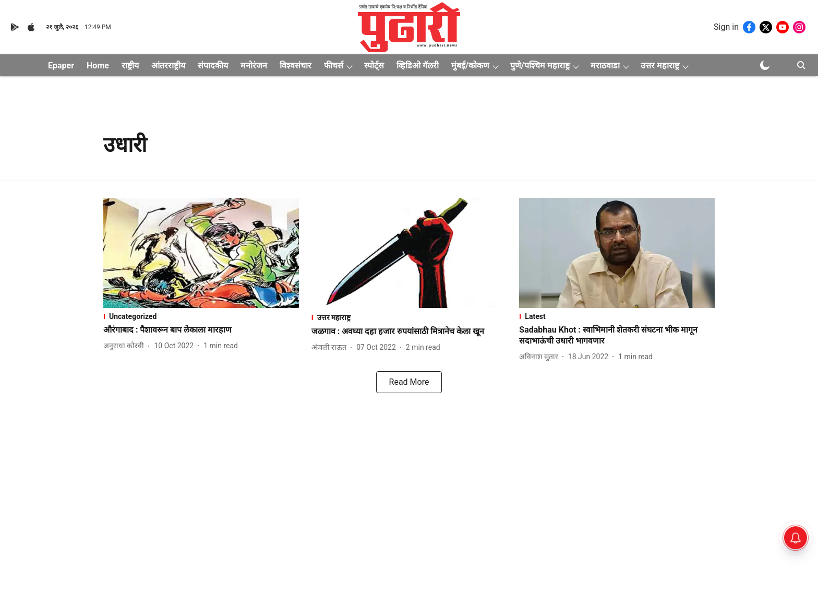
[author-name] (125, 345)
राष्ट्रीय (130, 65)
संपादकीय (213, 65)
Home (98, 65)
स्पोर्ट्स (374, 65)
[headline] (201, 330)
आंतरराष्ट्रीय (168, 65)
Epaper (61, 65)
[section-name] (201, 316)
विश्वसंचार (295, 65)
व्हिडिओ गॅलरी (417, 65)
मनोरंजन (253, 65)
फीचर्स (333, 65)
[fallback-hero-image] (201, 253)
